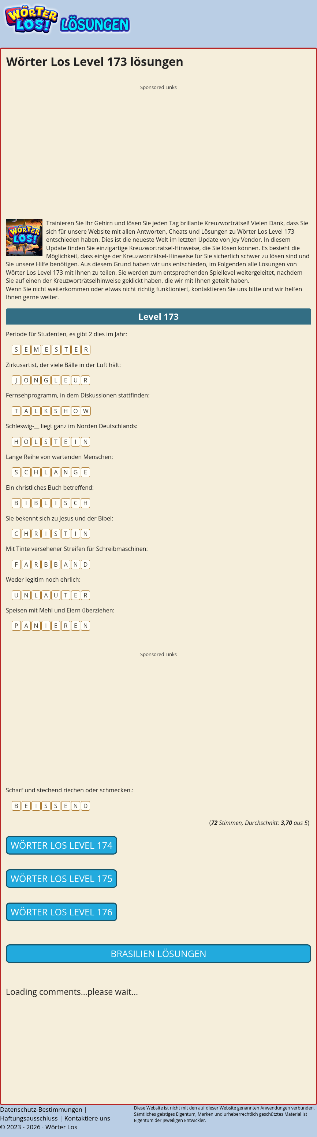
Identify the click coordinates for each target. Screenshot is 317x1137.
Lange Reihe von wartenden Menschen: (59, 457)
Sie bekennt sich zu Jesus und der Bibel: (59, 518)
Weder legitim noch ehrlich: (43, 579)
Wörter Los (61, 1127)
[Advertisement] (158, 144)
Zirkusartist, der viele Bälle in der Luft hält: (63, 365)
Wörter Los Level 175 (61, 878)
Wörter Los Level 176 (61, 911)
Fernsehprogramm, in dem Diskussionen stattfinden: (78, 395)
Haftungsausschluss (29, 1118)
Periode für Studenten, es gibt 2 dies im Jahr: (66, 334)
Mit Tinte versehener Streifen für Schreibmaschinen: (77, 549)
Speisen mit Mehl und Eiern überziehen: (60, 610)
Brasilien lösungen (158, 953)
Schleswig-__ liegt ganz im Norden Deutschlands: (72, 426)
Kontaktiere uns (87, 1118)
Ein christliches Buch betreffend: (50, 488)
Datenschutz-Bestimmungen (41, 1109)
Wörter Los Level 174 (61, 845)
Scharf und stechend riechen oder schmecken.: (70, 790)
